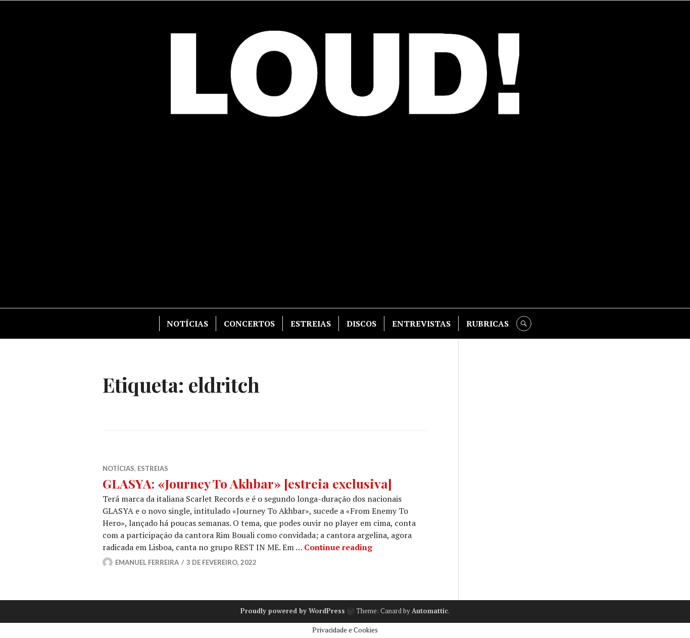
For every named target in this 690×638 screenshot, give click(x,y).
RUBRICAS (487, 323)
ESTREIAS (310, 323)
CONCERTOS (249, 323)
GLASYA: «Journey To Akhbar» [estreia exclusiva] (247, 483)
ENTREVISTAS (421, 323)
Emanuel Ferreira (147, 562)
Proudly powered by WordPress (292, 610)
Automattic (430, 610)
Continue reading (338, 547)
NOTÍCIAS (187, 323)
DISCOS (361, 323)
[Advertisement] (345, 217)
